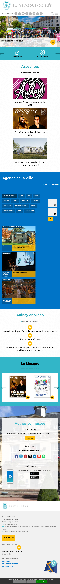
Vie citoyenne (30, 211)
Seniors (15, 201)
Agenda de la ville (9, 195)
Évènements (7, 206)
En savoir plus (52, 42)
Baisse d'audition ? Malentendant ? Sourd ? (17, 532)
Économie (36, 201)
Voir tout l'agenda (51, 184)
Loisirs (33, 206)
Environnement (8, 211)
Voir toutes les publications (30, 369)
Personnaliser (41, 582)
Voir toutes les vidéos (30, 321)
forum (21, 195)
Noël (28, 195)
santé (36, 195)
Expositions (25, 201)
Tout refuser (31, 582)
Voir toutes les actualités (30, 73)
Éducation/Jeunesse (21, 206)
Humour (6, 201)
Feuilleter (28, 397)
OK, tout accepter (19, 582)
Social (20, 211)
